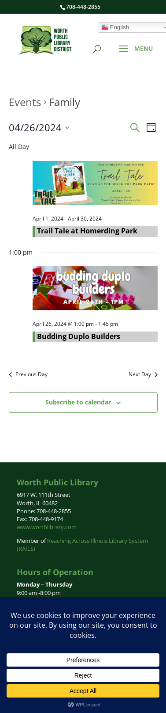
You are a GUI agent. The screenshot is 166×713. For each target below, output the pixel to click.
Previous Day (28, 374)
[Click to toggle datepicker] (39, 127)
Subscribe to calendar (78, 402)
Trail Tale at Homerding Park (87, 231)
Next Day (143, 374)
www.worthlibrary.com (47, 527)
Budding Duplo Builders (78, 336)
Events (25, 102)
